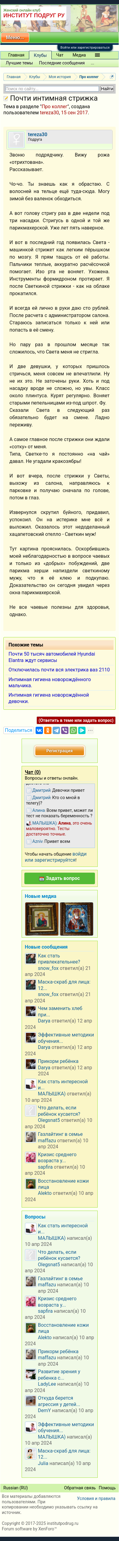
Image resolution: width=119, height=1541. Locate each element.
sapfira (45, 1167)
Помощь (107, 1487)
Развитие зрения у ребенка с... (59, 1375)
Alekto (45, 1193)
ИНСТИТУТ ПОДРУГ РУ (34, 15)
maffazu (47, 1140)
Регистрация (59, 750)
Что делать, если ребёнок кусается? (59, 1111)
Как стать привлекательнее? (59, 959)
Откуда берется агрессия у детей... (59, 1401)
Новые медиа (41, 896)
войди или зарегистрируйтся (56, 857)
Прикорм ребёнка (58, 1061)
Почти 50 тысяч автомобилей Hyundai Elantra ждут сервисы (52, 657)
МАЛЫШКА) (52, 1094)
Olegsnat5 (49, 1120)
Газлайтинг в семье (60, 1134)
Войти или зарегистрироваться (85, 48)
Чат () (33, 772)
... (92, 62)
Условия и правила (96, 1498)
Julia (43, 1463)
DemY (44, 1410)
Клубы (40, 55)
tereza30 (49, 112)
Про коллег (55, 106)
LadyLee (47, 1384)
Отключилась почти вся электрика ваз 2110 (59, 670)
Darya (44, 1021)
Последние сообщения (62, 62)
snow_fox (48, 968)
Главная (16, 55)
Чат (60, 55)
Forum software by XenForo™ (29, 1528)
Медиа (79, 55)
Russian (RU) (15, 1487)
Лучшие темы (19, 62)
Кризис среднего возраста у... (57, 1158)
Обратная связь (80, 1487)
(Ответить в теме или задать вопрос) (76, 720)
